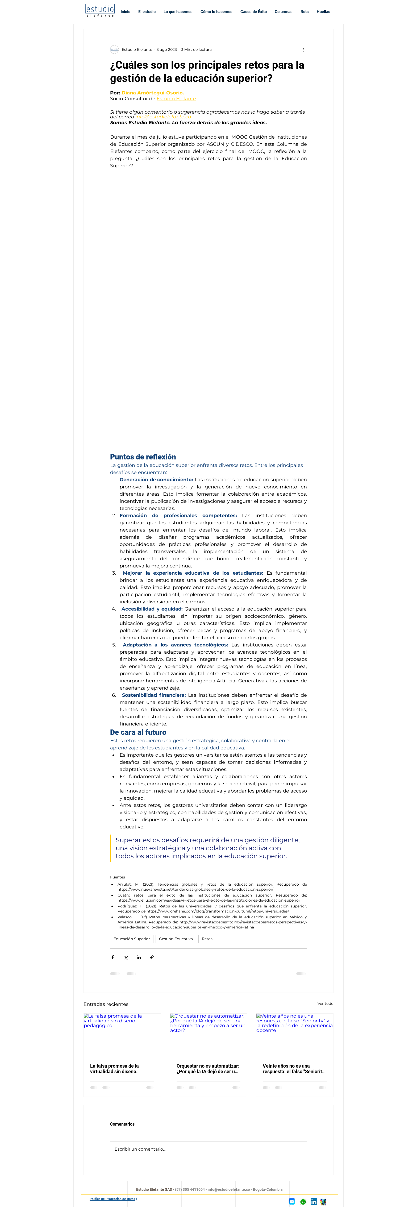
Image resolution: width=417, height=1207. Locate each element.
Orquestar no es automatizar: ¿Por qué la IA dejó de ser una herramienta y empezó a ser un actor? (208, 1068)
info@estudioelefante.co (229, 1189)
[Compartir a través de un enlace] (151, 957)
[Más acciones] (304, 49)
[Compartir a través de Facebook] (112, 957)
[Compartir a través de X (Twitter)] (125, 957)
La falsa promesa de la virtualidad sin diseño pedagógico (114, 1068)
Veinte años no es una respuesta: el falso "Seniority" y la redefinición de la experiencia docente (294, 1068)
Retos (207, 938)
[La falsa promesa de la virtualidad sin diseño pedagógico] (122, 1035)
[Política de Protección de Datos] (126, 1199)
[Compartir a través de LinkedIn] (138, 957)
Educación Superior (132, 938)
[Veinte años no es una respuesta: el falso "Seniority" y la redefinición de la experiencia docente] (294, 1035)
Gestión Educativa (176, 938)
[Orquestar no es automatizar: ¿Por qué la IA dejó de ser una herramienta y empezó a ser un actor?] (208, 1035)
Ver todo (325, 1003)
